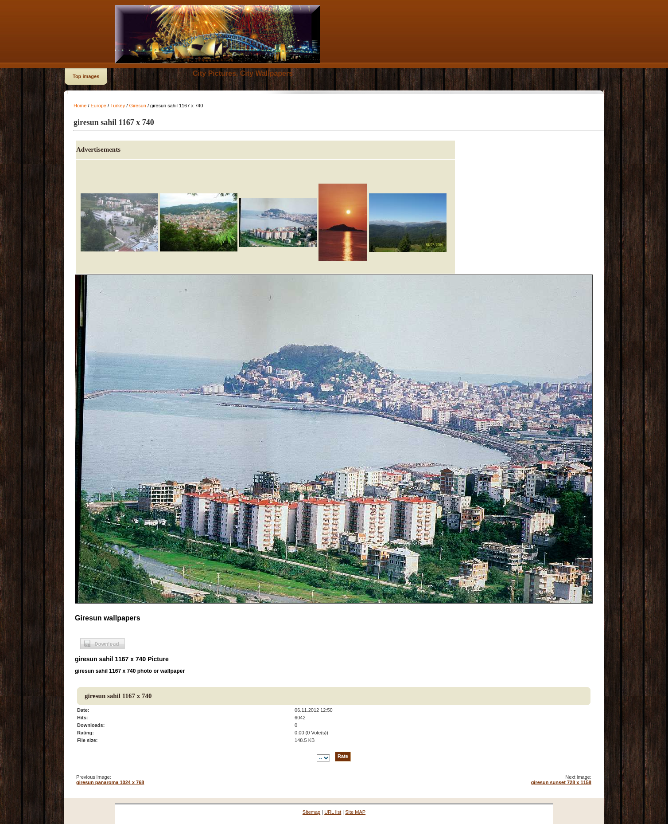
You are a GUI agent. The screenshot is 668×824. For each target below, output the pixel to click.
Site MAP (355, 812)
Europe (98, 105)
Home (80, 105)
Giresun (137, 105)
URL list (332, 812)
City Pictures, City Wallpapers (243, 73)
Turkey (117, 105)
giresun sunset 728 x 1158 (561, 782)
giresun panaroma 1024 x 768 (110, 782)
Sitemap (311, 812)
